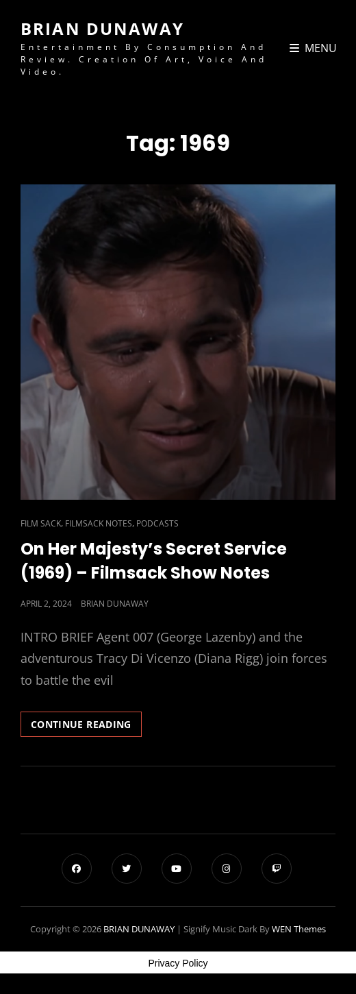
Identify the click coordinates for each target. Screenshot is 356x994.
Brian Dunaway (115, 603)
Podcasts (157, 523)
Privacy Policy (177, 963)
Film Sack (41, 523)
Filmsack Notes (98, 523)
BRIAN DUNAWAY (102, 28)
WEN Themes (299, 929)
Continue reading (86, 726)
